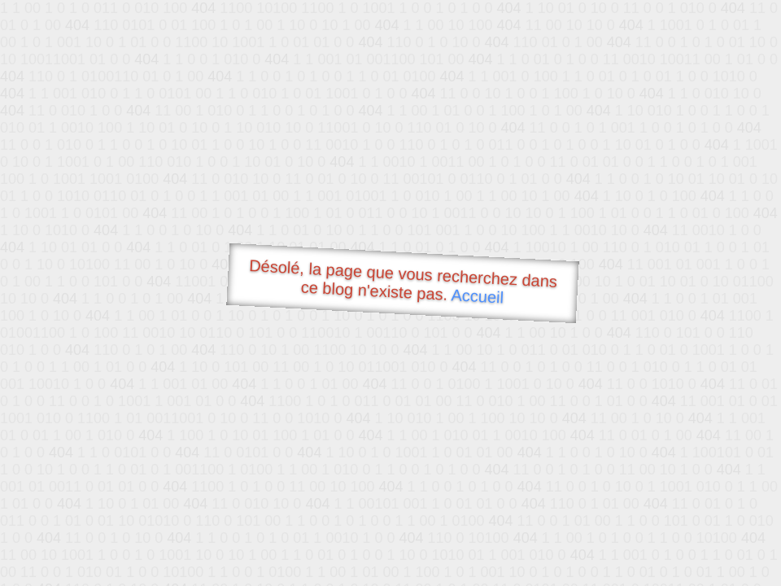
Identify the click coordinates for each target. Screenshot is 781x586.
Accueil (477, 296)
